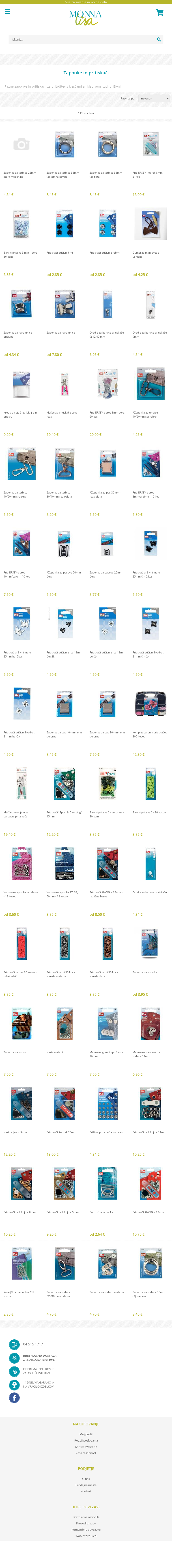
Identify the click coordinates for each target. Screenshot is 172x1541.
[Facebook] (86, 1399)
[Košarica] (159, 12)
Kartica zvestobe (86, 1447)
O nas (86, 1479)
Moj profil (86, 1434)
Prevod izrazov (86, 1523)
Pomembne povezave (86, 1530)
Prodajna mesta (86, 1485)
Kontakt (86, 1491)
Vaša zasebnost (86, 1453)
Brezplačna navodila (86, 1517)
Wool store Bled (86, 1536)
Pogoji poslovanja (86, 1440)
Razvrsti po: (128, 98)
